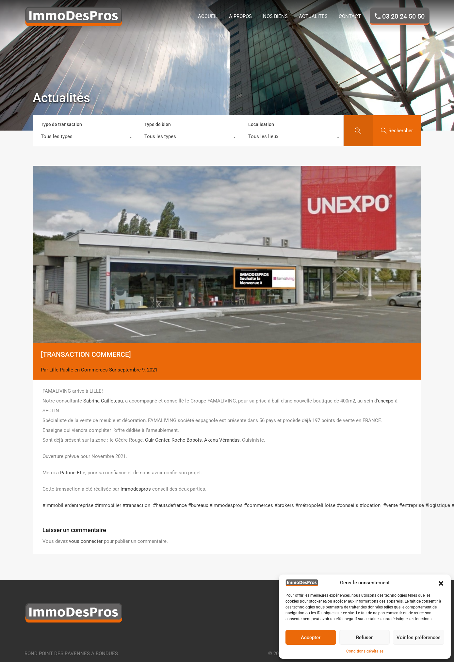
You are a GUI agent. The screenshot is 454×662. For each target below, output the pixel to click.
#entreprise (411, 505)
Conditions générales (364, 651)
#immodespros (226, 505)
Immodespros (136, 489)
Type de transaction (61, 124)
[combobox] (84, 138)
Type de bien (157, 124)
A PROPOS (240, 16)
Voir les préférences (419, 637)
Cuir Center (157, 440)
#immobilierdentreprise (67, 505)
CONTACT (350, 16)
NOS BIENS (275, 16)
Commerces (94, 370)
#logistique (437, 505)
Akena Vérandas (222, 440)
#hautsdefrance (170, 505)
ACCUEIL (208, 16)
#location (370, 505)
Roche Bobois (186, 440)
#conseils (347, 505)
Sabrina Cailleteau (103, 401)
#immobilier (108, 505)
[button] (441, 582)
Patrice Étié (72, 473)
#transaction (136, 505)
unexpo (386, 401)
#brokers (284, 505)
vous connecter (86, 541)
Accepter (310, 637)
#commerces (258, 505)
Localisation (261, 124)
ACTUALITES (313, 16)
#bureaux (198, 505)
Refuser (364, 637)
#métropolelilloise (315, 505)
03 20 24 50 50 (403, 16)
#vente (390, 505)
